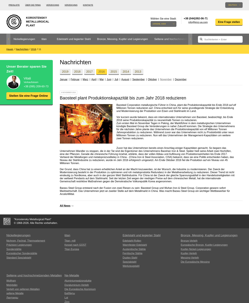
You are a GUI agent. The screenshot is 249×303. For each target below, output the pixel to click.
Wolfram (11, 280)
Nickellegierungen (24, 39)
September (138, 79)
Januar (64, 79)
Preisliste (14, 5)
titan (44, 39)
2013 (138, 71)
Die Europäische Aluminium (80, 289)
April (94, 79)
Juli (116, 79)
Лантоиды (12, 297)
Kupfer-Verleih (189, 253)
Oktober (152, 79)
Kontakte (88, 5)
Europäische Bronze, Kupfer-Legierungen (204, 245)
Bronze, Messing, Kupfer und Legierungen (122, 39)
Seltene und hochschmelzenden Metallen (179, 39)
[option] (24, 39)
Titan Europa (71, 249)
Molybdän (11, 285)
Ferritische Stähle (133, 253)
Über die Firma (33, 5)
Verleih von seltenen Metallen (23, 289)
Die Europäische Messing (195, 261)
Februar (75, 79)
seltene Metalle (15, 293)
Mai (102, 79)
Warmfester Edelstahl (135, 245)
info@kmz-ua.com (198, 22)
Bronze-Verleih (189, 240)
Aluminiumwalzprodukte (77, 280)
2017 (89, 71)
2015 (114, 71)
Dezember (181, 79)
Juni (109, 79)
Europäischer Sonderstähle (21, 253)
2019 (65, 71)
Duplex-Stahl (130, 257)
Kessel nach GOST (75, 245)
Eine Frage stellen (229, 22)
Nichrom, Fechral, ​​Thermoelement (25, 240)
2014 (126, 71)
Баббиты (69, 293)
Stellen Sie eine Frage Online (28, 97)
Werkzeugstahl (131, 266)
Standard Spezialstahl (18, 257)
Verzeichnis (52, 5)
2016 (101, 71)
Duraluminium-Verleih (76, 285)
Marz (85, 79)
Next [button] (190, 39)
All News (65, 205)
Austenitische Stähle (134, 249)
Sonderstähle (13, 249)
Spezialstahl (129, 261)
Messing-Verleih (190, 257)
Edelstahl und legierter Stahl (74, 39)
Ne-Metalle (71, 275)
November (166, 79)
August (125, 79)
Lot (66, 297)
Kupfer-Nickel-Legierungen (196, 249)
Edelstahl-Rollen (132, 240)
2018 (77, 71)
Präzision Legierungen (19, 245)
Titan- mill (69, 240)
